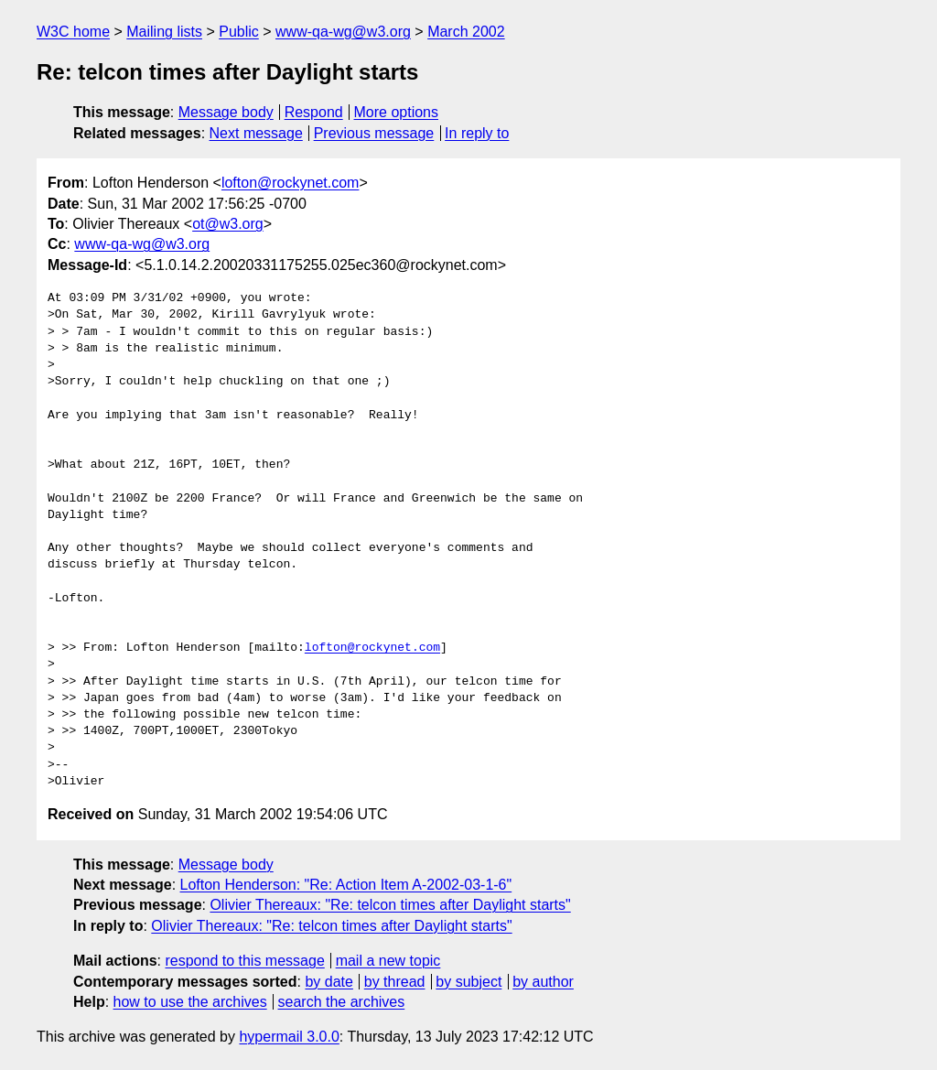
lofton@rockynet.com (290, 182)
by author (543, 981)
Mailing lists (164, 31)
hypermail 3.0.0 (289, 1036)
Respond (314, 112)
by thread (394, 981)
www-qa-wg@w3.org (343, 31)
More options (396, 112)
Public (239, 31)
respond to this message (244, 960)
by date (328, 981)
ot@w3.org (228, 224)
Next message (256, 133)
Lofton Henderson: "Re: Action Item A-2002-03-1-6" (346, 884)
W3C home (73, 31)
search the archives (341, 1002)
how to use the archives (190, 1002)
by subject (468, 981)
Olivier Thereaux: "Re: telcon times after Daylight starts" (390, 905)
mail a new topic (388, 960)
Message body (226, 112)
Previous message (374, 133)
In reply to (477, 133)
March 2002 (466, 31)
